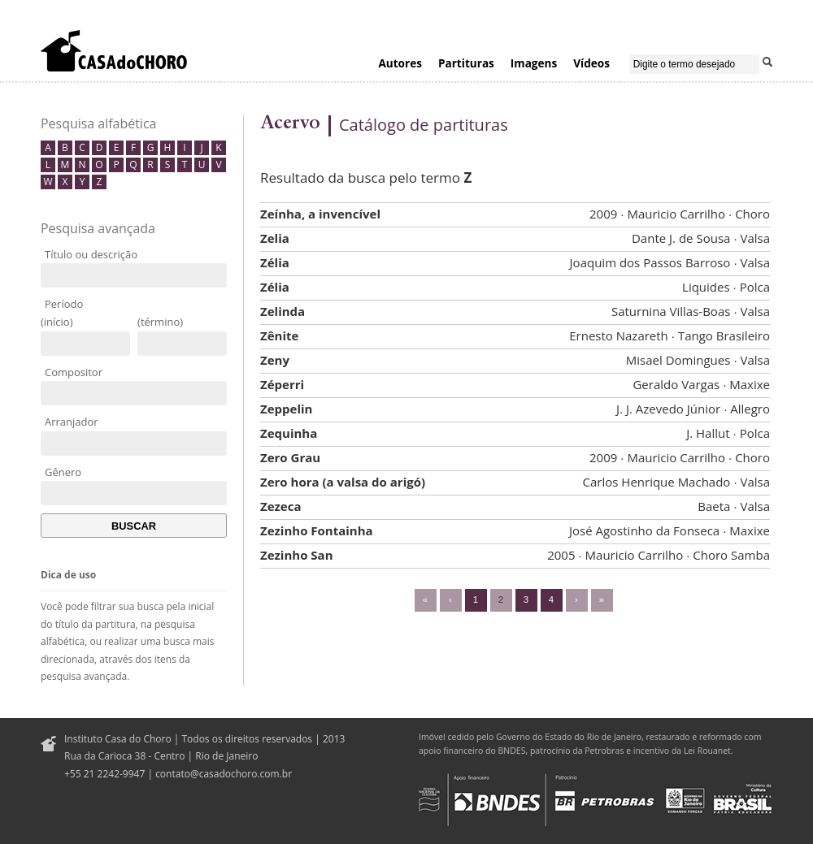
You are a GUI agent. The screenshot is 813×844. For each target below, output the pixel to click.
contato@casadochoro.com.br (223, 774)
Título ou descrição (91, 254)
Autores (400, 63)
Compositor (73, 372)
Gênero (63, 472)
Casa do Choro (114, 50)
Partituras (466, 63)
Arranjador (71, 421)
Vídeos (591, 63)
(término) (160, 321)
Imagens (534, 63)
